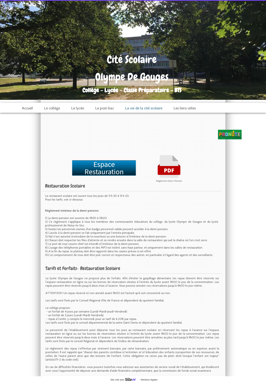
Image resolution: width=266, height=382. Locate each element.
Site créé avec (124, 379)
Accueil (27, 108)
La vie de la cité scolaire (143, 108)
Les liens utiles (184, 108)
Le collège (52, 108)
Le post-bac (104, 108)
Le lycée (77, 108)
